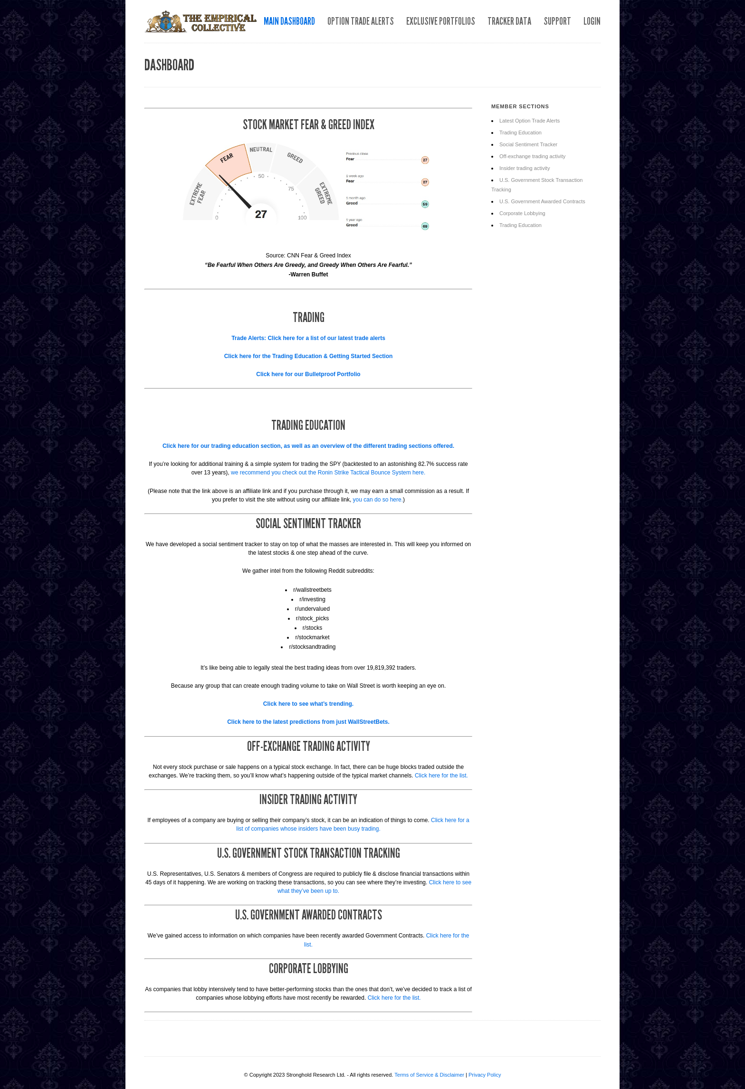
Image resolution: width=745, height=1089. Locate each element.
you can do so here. (378, 499)
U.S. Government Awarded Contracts (542, 201)
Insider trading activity (524, 168)
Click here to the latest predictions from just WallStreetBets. (308, 722)
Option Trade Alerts (360, 21)
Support (557, 21)
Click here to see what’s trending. (308, 704)
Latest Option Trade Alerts (529, 120)
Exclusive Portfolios (440, 21)
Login (592, 21)
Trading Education (520, 132)
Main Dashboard (289, 21)
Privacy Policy (484, 1075)
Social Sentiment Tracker (528, 144)
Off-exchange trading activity (532, 156)
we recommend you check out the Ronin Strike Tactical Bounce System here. (328, 472)
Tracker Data (509, 21)
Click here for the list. (441, 775)
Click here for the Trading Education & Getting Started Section (308, 356)
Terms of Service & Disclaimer (429, 1075)
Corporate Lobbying (522, 213)
